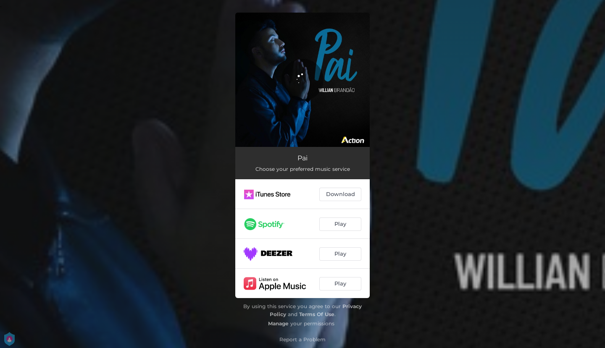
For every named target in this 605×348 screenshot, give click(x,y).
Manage (278, 323)
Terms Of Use (316, 314)
